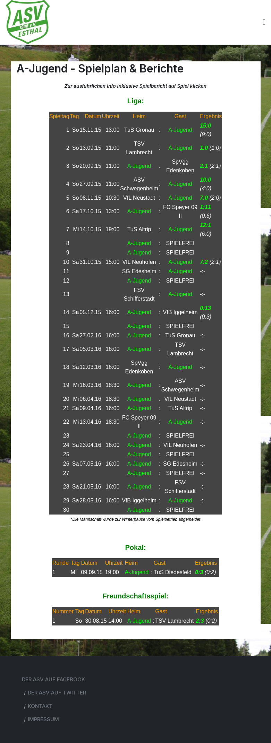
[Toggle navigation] (264, 22)
